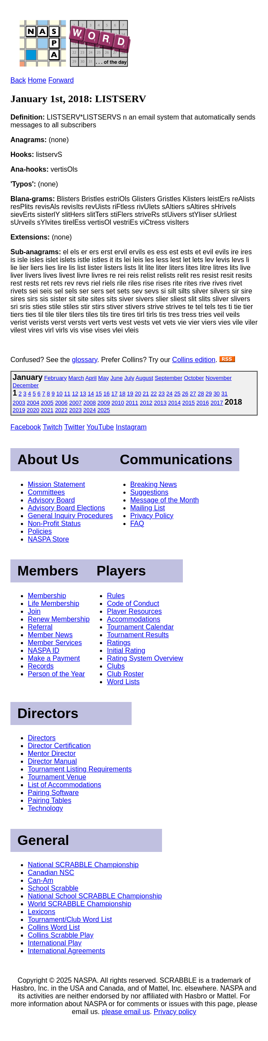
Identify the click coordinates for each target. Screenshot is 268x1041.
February (55, 378)
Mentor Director (52, 753)
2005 (47, 402)
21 (146, 393)
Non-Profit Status (54, 523)
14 (91, 393)
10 (59, 393)
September (168, 378)
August (144, 378)
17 (114, 393)
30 (216, 393)
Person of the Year (56, 674)
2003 (19, 402)
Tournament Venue (57, 777)
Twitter (74, 427)
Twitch (52, 427)
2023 (75, 410)
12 (75, 393)
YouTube (100, 427)
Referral (40, 627)
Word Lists (123, 681)
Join (34, 611)
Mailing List (147, 508)
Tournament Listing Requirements (80, 769)
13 (83, 393)
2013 (160, 402)
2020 (33, 410)
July (129, 378)
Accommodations (133, 619)
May (103, 378)
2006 (61, 402)
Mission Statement (56, 484)
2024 (89, 410)
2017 (217, 402)
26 (185, 393)
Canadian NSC (51, 872)
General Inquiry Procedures (70, 515)
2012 (146, 402)
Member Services (55, 642)
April (90, 378)
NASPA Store (48, 539)
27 (193, 393)
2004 (33, 402)
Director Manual (52, 761)
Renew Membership (58, 619)
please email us (126, 1011)
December (26, 385)
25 (177, 393)
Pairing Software (53, 792)
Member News (50, 635)
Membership (47, 595)
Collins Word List (54, 927)
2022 (61, 410)
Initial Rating (126, 650)
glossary (84, 359)
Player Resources (134, 611)
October (194, 378)
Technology (45, 808)
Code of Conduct (133, 603)
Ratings (118, 642)
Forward (61, 80)
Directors (42, 738)
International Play (55, 943)
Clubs (116, 666)
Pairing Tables (49, 800)
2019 (19, 410)
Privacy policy (175, 1011)
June (116, 378)
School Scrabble (53, 888)
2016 (202, 402)
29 (208, 393)
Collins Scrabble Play (60, 935)
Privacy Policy (152, 515)
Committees (46, 492)
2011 (132, 402)
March (76, 378)
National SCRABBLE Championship (83, 864)
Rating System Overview (145, 658)
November (218, 378)
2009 (103, 402)
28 (201, 393)
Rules (116, 595)
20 (138, 393)
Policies (40, 531)
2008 (89, 402)
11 (67, 393)
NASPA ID (44, 650)
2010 (118, 402)
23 (162, 393)
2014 (174, 402)
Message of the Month (164, 500)
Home (37, 80)
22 (154, 393)
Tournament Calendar (140, 627)
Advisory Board (51, 500)
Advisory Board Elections (66, 508)
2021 (47, 410)
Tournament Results (138, 635)
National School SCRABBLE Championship (95, 896)
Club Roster (125, 674)
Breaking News (153, 484)
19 (130, 393)
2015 (188, 402)
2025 (103, 410)
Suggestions (149, 492)
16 (106, 393)
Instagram (131, 427)
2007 (75, 402)
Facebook (25, 427)
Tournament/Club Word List (70, 919)
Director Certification (59, 745)
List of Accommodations (64, 784)
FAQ (137, 523)
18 (122, 393)
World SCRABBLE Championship (79, 904)
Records (41, 666)
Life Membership (53, 603)
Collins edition (193, 359)
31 (224, 393)
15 (99, 393)
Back (18, 80)
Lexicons (41, 911)
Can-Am (40, 880)
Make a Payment (54, 658)
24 (169, 393)
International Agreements (66, 951)
